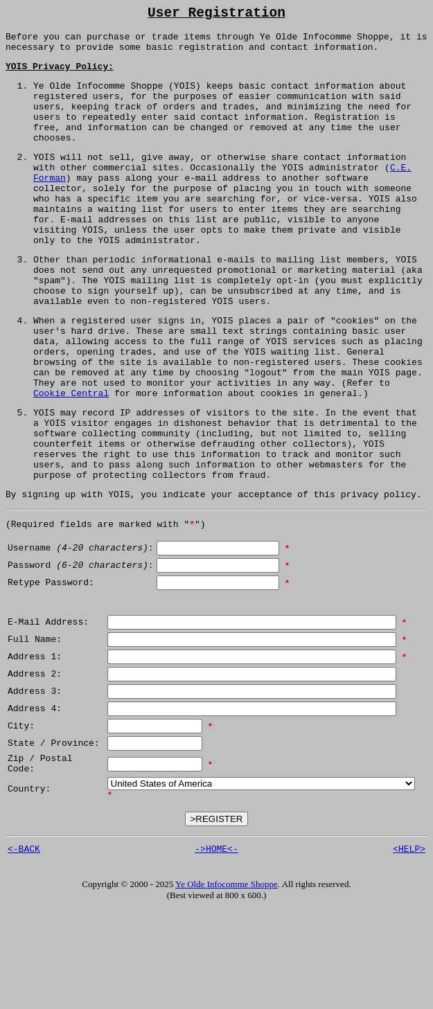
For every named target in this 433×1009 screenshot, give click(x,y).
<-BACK (24, 947)
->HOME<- (216, 947)
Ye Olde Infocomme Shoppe (226, 983)
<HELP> (409, 947)
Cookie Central (71, 460)
